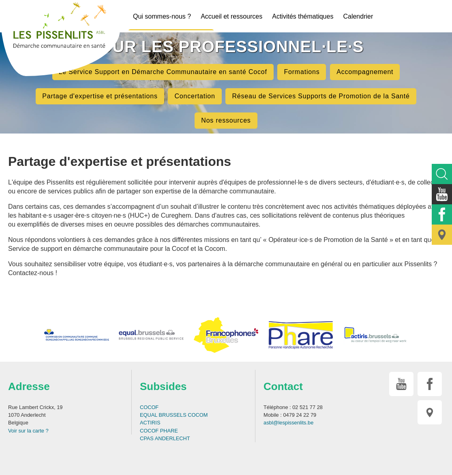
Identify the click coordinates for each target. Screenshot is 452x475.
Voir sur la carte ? (28, 431)
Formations (301, 71)
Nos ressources (226, 120)
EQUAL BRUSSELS (163, 415)
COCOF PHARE (159, 431)
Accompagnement (364, 71)
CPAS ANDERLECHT (165, 438)
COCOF (149, 407)
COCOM (198, 415)
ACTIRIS (150, 423)
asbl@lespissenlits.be (288, 423)
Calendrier (358, 16)
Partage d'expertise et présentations (99, 96)
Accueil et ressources (231, 16)
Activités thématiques (302, 16)
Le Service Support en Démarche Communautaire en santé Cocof (163, 71)
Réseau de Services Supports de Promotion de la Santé (320, 96)
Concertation (194, 96)
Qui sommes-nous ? (162, 16)
